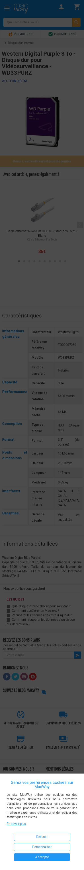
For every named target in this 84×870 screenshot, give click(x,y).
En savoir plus (16, 824)
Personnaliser (42, 847)
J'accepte (42, 857)
